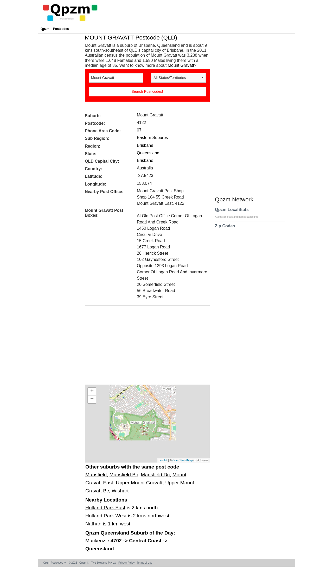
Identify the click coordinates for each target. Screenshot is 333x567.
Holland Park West (106, 515)
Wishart (120, 490)
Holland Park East (105, 507)
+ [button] (92, 391)
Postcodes (61, 29)
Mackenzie (98, 540)
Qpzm (45, 29)
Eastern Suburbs (152, 137)
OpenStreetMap (182, 460)
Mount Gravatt (181, 65)
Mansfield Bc (124, 474)
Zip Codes (225, 229)
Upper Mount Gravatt (139, 482)
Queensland (148, 153)
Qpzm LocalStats (239, 212)
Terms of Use (144, 562)
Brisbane (145, 145)
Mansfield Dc (155, 474)
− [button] (92, 399)
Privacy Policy (126, 562)
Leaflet (163, 460)
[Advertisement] (144, 347)
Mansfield (96, 474)
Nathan (93, 523)
